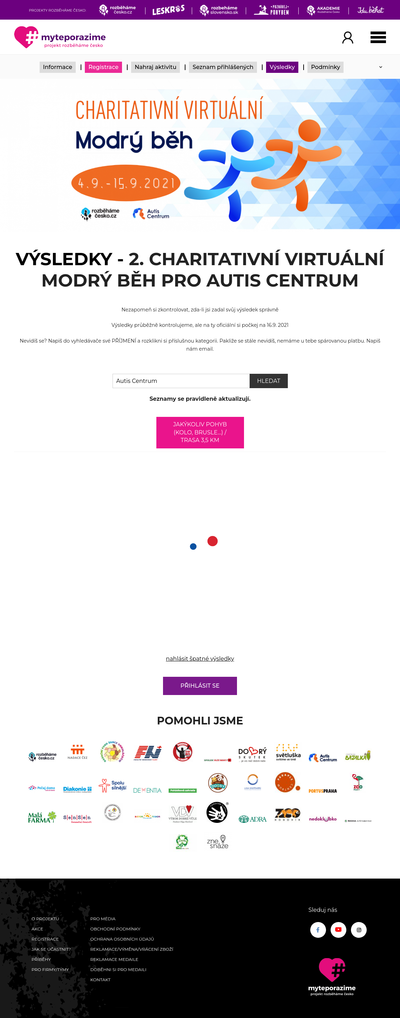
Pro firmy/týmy (50, 969)
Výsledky (282, 67)
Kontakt (100, 979)
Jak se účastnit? (51, 949)
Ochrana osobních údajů (122, 939)
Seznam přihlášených (222, 67)
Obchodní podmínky (115, 928)
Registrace (103, 67)
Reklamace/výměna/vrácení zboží (131, 949)
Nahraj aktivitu (155, 67)
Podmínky (325, 67)
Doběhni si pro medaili (118, 969)
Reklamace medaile (114, 959)
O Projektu (45, 918)
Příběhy (41, 959)
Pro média (102, 918)
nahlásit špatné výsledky (200, 658)
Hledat (268, 381)
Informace (57, 67)
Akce (37, 928)
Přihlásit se (200, 685)
